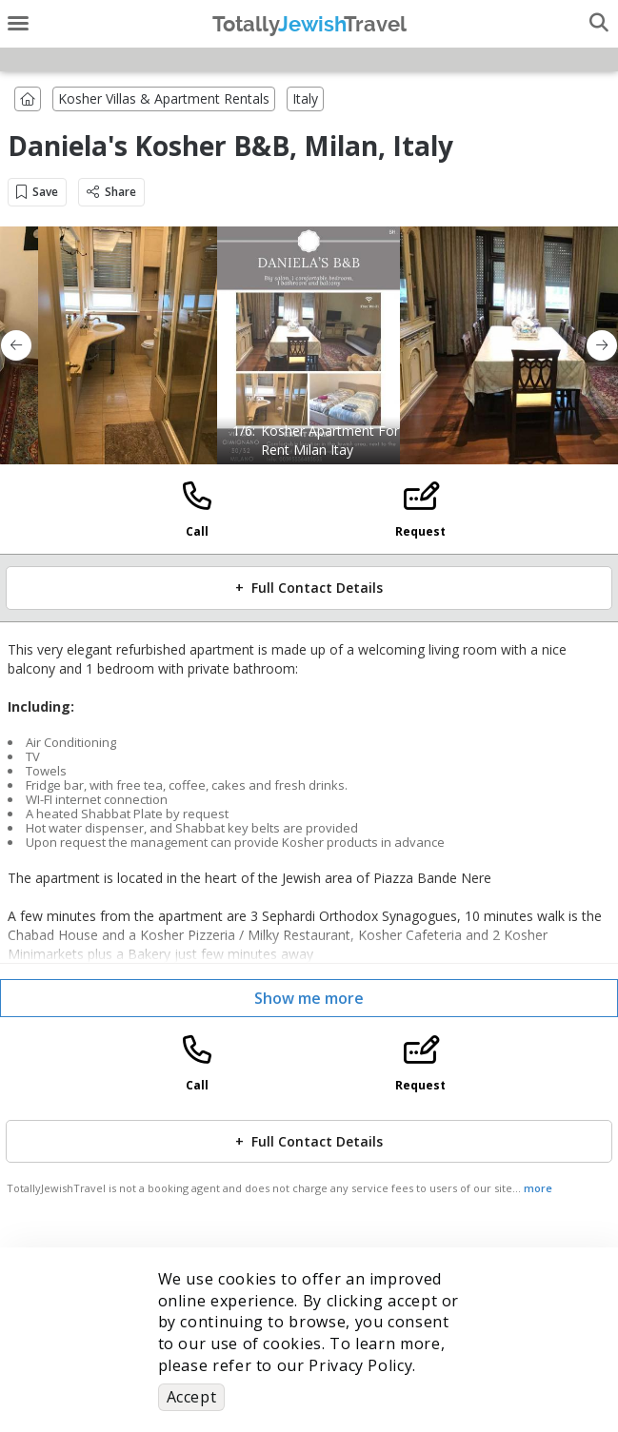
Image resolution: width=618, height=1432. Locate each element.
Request (420, 531)
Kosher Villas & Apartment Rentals (163, 98)
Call (197, 531)
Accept (192, 1396)
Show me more (309, 998)
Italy (305, 98)
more (538, 1188)
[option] (309, 345)
